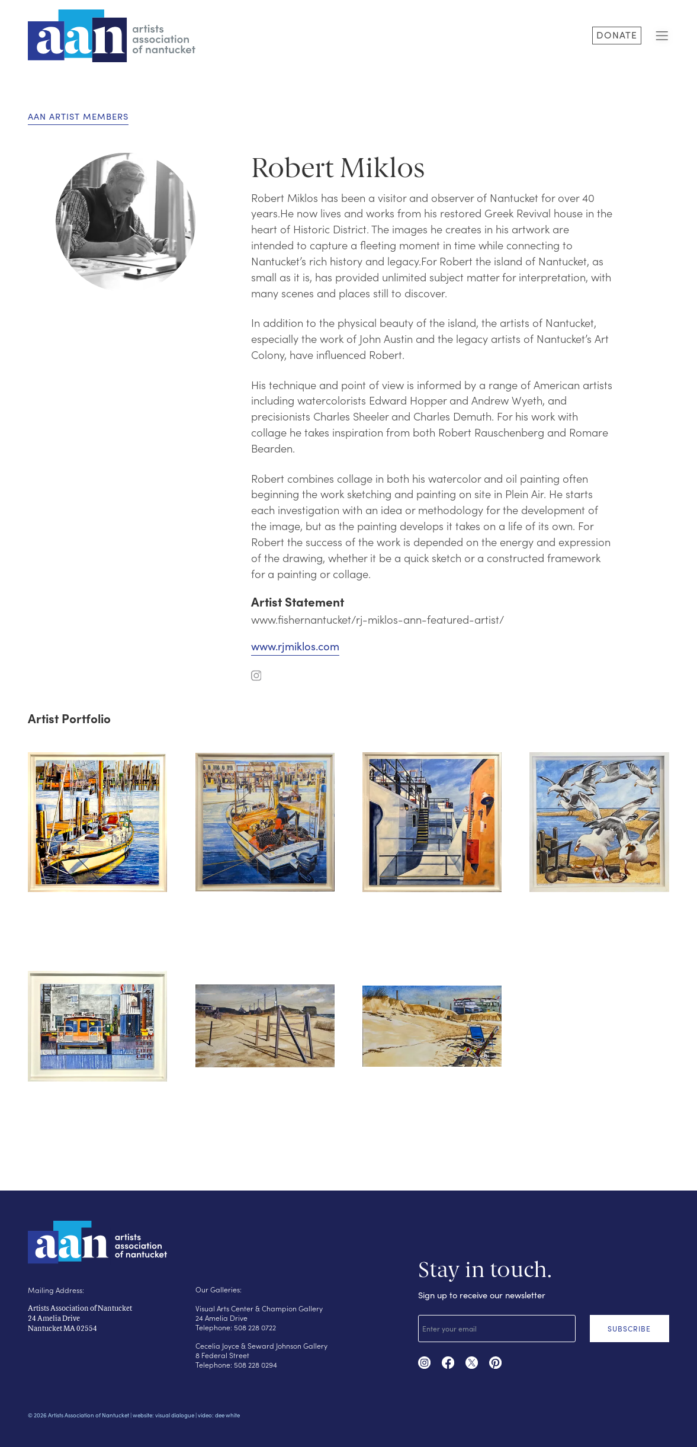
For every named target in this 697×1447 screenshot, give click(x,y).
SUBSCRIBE (629, 1328)
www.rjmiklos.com (295, 646)
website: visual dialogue (163, 1415)
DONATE (616, 34)
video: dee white (219, 1415)
